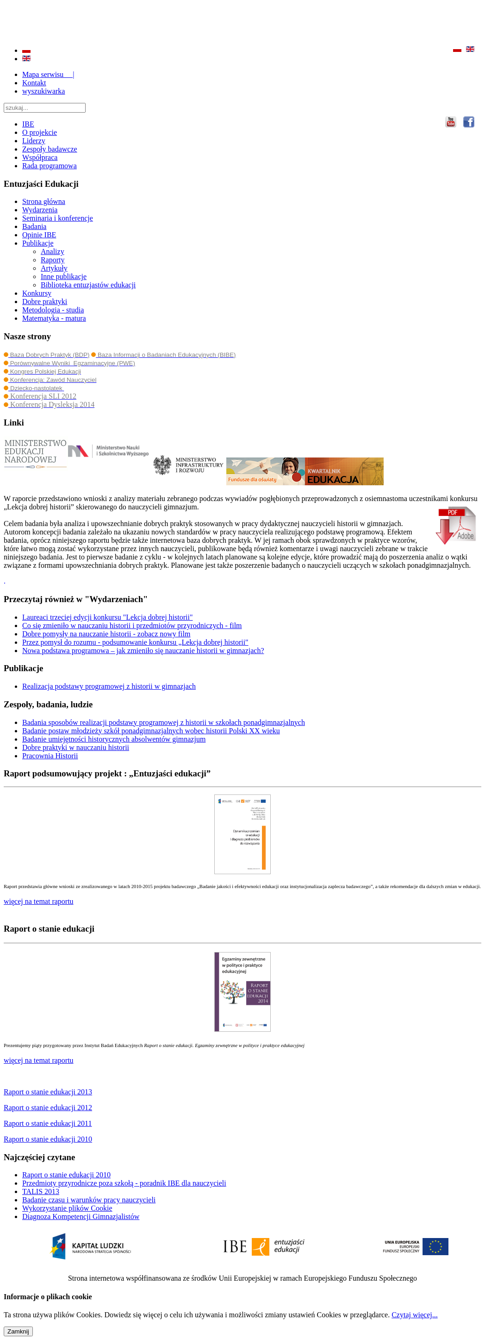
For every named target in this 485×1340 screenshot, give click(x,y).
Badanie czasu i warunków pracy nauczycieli (88, 1200)
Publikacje (38, 243)
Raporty (53, 260)
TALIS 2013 (40, 1191)
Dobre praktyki (44, 301)
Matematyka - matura (54, 318)
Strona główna (43, 201)
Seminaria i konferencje (57, 218)
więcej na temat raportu (39, 1060)
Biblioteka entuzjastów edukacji (88, 285)
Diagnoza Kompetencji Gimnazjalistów (80, 1216)
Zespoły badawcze (49, 149)
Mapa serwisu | (48, 74)
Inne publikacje (64, 276)
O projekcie (39, 132)
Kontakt (34, 83)
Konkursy (36, 293)
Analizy (52, 251)
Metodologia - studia (53, 310)
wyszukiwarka (43, 91)
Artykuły (54, 268)
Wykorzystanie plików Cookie (67, 1208)
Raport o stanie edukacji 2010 (66, 1175)
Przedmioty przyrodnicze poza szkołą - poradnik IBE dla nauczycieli (124, 1183)
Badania (34, 226)
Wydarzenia (39, 210)
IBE (28, 124)
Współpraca (39, 157)
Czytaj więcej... (415, 1315)
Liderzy (33, 141)
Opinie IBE (39, 235)
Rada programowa (49, 166)
